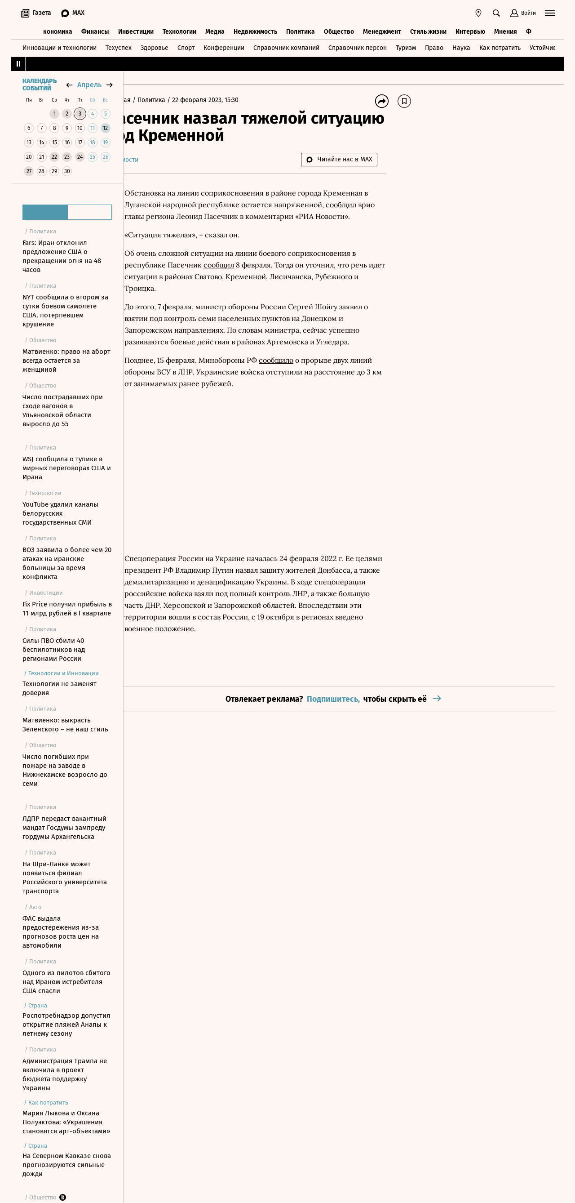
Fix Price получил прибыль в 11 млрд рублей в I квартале (67, 608)
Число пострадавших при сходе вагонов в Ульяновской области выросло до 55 (62, 410)
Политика (300, 30)
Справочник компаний (286, 46)
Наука (461, 46)
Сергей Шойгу (338, 318)
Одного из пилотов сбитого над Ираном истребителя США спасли (66, 982)
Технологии (179, 30)
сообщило (302, 383)
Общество (339, 30)
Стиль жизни (428, 30)
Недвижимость (255, 30)
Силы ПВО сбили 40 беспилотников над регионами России (53, 650)
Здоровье (154, 46)
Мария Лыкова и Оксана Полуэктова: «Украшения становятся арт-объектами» (66, 1122)
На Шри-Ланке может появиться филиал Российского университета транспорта (64, 877)
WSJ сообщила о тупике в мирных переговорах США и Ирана (66, 468)
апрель (89, 84)
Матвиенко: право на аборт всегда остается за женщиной (66, 361)
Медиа (215, 30)
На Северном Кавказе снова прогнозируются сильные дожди (66, 1165)
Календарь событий (39, 85)
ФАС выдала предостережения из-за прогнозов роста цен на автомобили (60, 931)
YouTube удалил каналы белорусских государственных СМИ (60, 513)
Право (434, 46)
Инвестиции (136, 30)
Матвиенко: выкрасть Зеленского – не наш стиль (65, 724)
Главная (146, 100)
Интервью (470, 30)
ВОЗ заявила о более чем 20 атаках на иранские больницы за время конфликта (66, 563)
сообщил (217, 216)
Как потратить (500, 46)
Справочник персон (357, 46)
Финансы (95, 30)
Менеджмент (382, 30)
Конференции (223, 46)
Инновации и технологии (59, 46)
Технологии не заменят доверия (59, 688)
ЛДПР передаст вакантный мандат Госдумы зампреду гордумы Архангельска (64, 828)
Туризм (406, 46)
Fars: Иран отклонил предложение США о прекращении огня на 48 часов (61, 256)
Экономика (56, 30)
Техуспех (119, 46)
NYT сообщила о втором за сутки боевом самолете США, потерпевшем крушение (65, 310)
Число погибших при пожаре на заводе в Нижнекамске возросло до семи (64, 770)
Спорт (186, 46)
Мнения (505, 30)
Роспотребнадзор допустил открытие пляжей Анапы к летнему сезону (66, 1024)
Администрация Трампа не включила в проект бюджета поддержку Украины (64, 1074)
